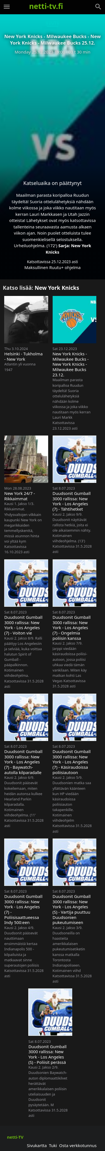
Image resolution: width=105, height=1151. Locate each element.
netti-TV (15, 1137)
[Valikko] (6, 6)
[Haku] (98, 6)
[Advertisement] (52, 112)
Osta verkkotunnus (78, 1145)
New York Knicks (57, 287)
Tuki (53, 1145)
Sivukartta (37, 1145)
